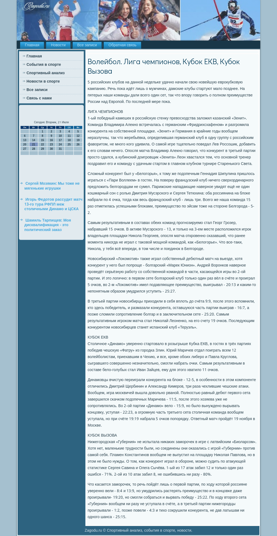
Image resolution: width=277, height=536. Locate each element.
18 (69, 140)
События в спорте (44, 64)
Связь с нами (39, 98)
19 (78, 140)
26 (78, 144)
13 (24, 140)
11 (69, 135)
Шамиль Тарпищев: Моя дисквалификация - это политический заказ (47, 225)
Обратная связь (122, 45)
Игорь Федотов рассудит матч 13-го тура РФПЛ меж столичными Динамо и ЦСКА (53, 204)
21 (33, 144)
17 (60, 140)
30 (51, 148)
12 (78, 135)
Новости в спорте (43, 81)
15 (42, 140)
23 (51, 144)
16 (51, 140)
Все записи (87, 45)
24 (60, 144)
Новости (58, 45)
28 (33, 148)
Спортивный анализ (46, 73)
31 (60, 148)
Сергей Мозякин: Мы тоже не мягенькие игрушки (52, 186)
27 (24, 148)
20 (24, 144)
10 (60, 135)
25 (69, 144)
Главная (32, 45)
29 (42, 148)
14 (33, 140)
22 (42, 144)
